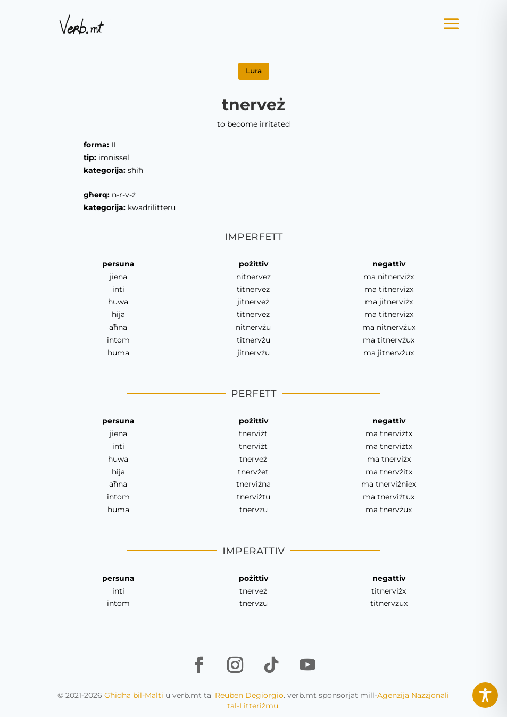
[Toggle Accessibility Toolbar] (485, 695)
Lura (254, 71)
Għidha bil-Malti (133, 695)
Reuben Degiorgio (249, 695)
